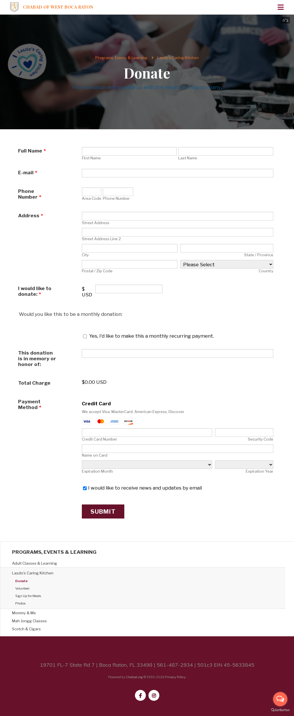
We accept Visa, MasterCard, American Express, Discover (133, 411)
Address (30, 215)
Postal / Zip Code (97, 271)
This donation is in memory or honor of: (37, 358)
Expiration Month (97, 471)
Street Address (95, 222)
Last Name (187, 158)
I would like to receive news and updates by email (145, 488)
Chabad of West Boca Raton (58, 7)
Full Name (32, 151)
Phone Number (29, 194)
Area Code (91, 198)
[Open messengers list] (280, 699)
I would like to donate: (34, 291)
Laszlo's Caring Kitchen (178, 57)
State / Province (258, 255)
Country (266, 271)
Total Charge (34, 383)
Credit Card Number (99, 439)
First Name (91, 158)
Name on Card (94, 455)
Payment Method (29, 404)
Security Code (260, 439)
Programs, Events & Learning (121, 57)
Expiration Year (259, 471)
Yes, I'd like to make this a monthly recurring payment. (151, 336)
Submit (103, 511)
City (85, 255)
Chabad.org (134, 677)
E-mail (27, 172)
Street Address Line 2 (101, 238)
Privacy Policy (175, 677)
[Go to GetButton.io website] (280, 710)
